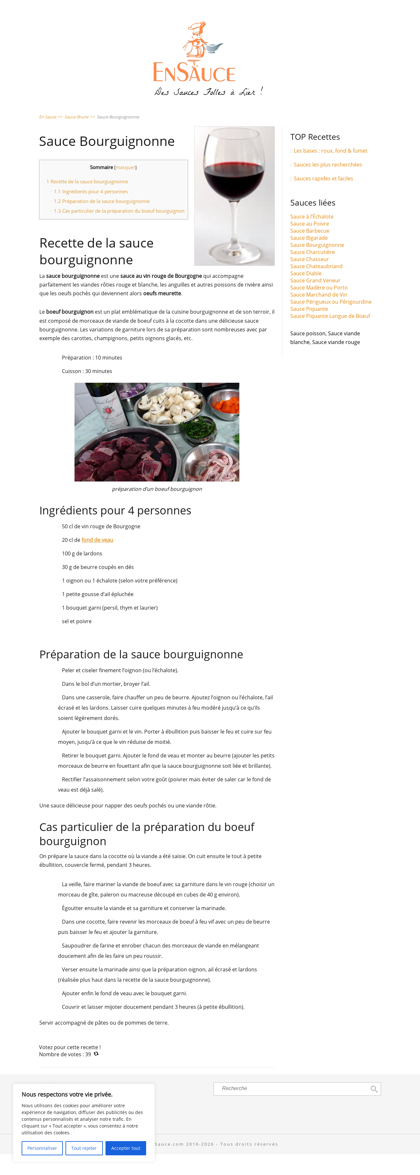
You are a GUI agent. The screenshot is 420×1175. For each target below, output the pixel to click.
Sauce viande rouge (336, 363)
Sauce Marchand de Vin (318, 315)
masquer (125, 188)
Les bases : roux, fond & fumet (330, 171)
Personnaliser (42, 1148)
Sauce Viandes (342, 114)
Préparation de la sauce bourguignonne (102, 221)
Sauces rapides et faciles (323, 199)
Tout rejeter (84, 1148)
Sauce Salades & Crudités (97, 114)
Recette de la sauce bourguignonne (87, 202)
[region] (84, 1123)
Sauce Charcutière (312, 273)
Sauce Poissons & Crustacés (256, 114)
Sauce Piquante (309, 329)
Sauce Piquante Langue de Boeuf (330, 336)
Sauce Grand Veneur (315, 301)
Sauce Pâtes (174, 114)
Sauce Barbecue (309, 251)
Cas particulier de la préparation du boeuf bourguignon (119, 231)
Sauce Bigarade (309, 258)
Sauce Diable (306, 294)
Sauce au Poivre (309, 244)
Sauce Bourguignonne (317, 265)
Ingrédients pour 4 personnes (91, 212)
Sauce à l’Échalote (312, 237)
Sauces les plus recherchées (328, 185)
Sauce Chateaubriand (316, 287)
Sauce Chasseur (309, 280)
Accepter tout (125, 1148)
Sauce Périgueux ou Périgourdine (331, 322)
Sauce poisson (307, 354)
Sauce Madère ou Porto (319, 308)
